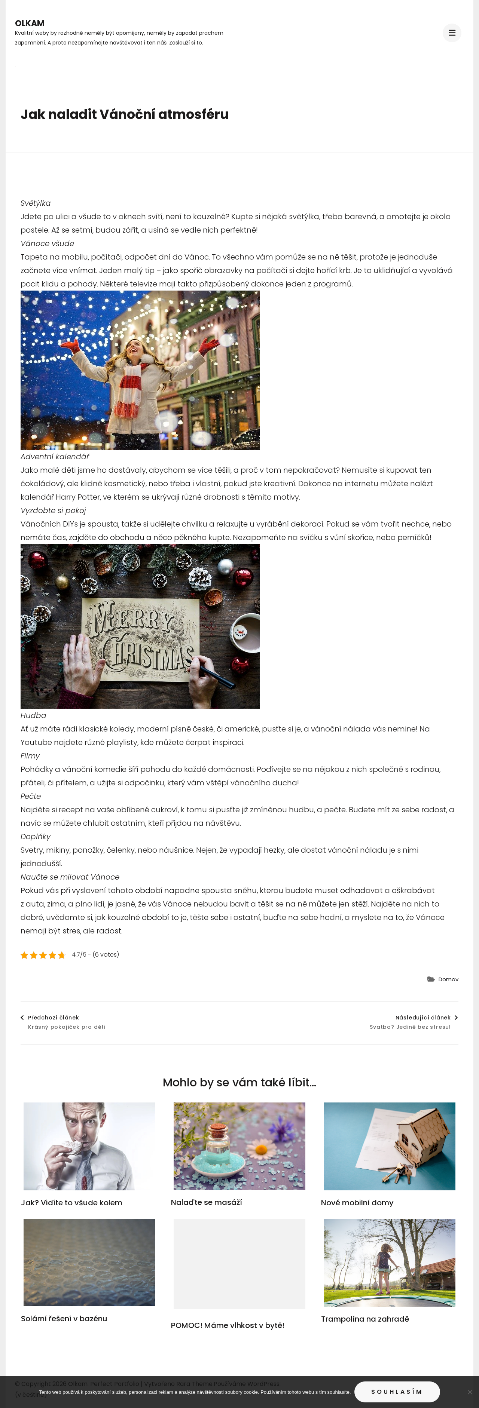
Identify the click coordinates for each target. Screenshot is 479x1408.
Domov (448, 979)
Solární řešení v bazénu (64, 1318)
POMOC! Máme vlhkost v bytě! (227, 1325)
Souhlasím (397, 1391)
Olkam (30, 23)
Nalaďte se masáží (206, 1202)
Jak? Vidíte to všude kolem (71, 1202)
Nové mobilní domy (357, 1202)
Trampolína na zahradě (365, 1319)
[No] (469, 1392)
